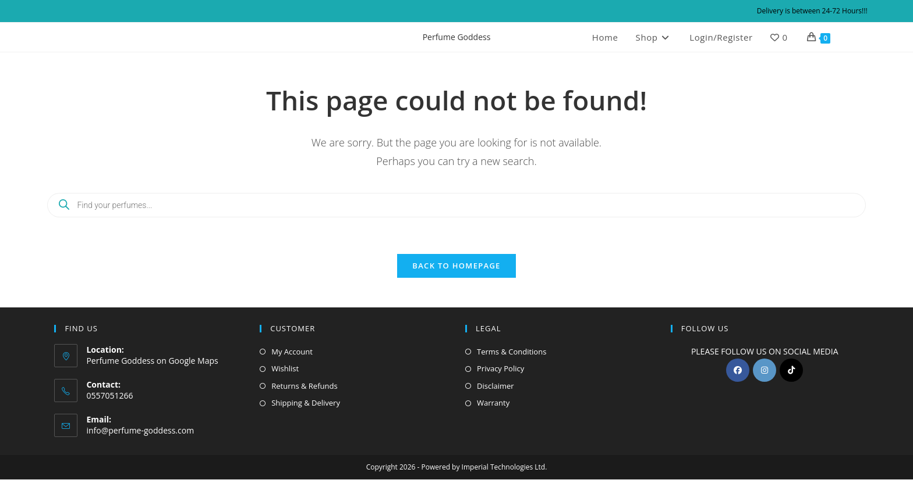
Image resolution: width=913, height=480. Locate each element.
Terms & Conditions (511, 352)
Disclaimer (495, 386)
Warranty (493, 403)
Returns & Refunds (304, 386)
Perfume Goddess (457, 36)
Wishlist (285, 369)
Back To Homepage (456, 266)
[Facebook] (737, 370)
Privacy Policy (500, 369)
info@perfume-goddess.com (140, 430)
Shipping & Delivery (305, 403)
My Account (292, 352)
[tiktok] (791, 370)
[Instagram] (764, 370)
